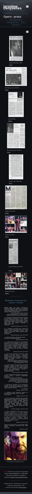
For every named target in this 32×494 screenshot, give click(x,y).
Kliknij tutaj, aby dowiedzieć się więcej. (19, 477)
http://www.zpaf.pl (23, 487)
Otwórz (11, 65)
